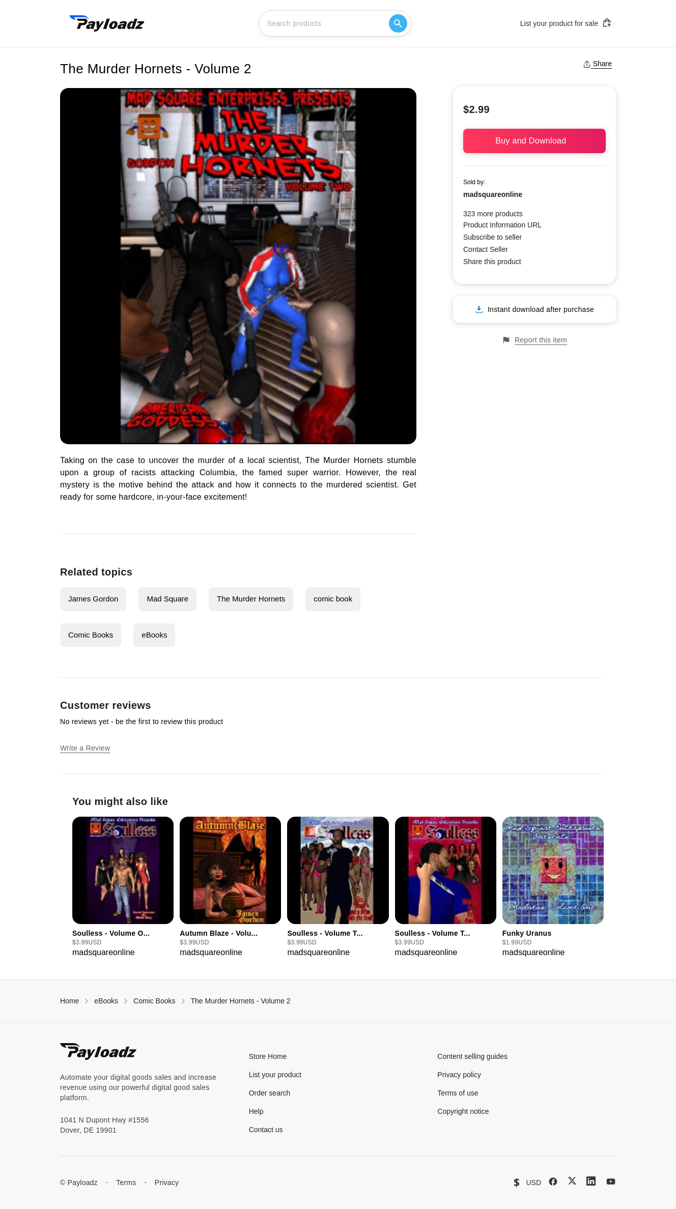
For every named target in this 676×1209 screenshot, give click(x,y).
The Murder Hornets (251, 598)
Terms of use (457, 1093)
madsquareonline (492, 194)
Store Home (268, 1056)
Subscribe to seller (492, 237)
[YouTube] (611, 1181)
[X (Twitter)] (572, 1180)
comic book (333, 598)
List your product (275, 1075)
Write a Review (85, 748)
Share (597, 64)
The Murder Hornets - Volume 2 (241, 1001)
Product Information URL (502, 225)
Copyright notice (463, 1111)
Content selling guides (472, 1056)
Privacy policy (459, 1075)
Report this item (534, 340)
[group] (123, 888)
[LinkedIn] (591, 1181)
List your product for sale (566, 23)
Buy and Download (534, 140)
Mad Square (167, 598)
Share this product (492, 261)
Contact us (266, 1130)
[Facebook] (553, 1181)
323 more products (493, 214)
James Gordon (93, 598)
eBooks (154, 634)
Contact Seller (485, 249)
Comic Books (90, 634)
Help (256, 1111)
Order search (270, 1093)
